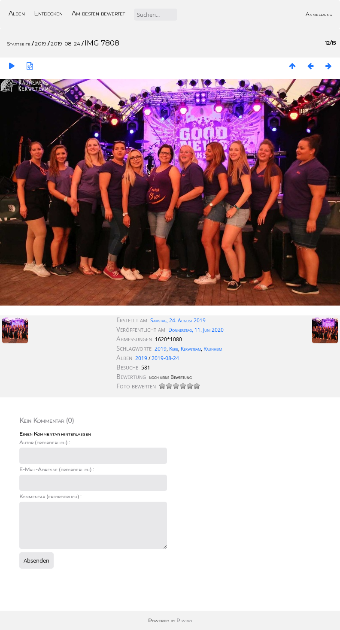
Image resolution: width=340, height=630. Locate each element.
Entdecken (48, 13)
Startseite (18, 43)
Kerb (173, 348)
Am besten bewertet (98, 13)
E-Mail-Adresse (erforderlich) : (56, 469)
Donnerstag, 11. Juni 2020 (196, 329)
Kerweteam (191, 348)
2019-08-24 (65, 43)
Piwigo (184, 620)
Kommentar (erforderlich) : (50, 496)
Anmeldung (319, 14)
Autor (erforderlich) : (44, 442)
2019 (40, 43)
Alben (17, 13)
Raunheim (212, 348)
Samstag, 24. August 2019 (178, 320)
